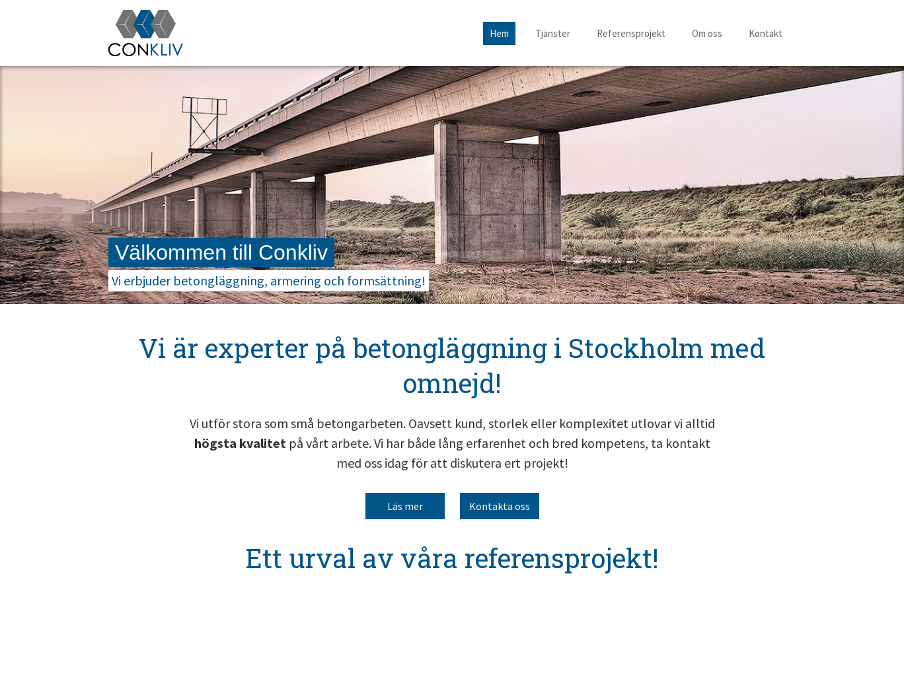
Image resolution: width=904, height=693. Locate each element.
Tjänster (552, 33)
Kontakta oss (499, 506)
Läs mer (405, 506)
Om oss (707, 33)
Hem (499, 33)
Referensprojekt (631, 33)
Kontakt (765, 33)
